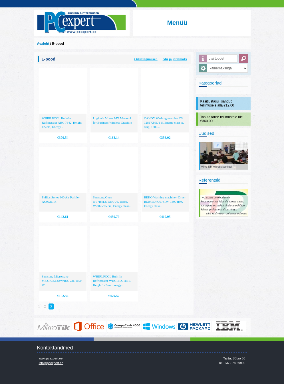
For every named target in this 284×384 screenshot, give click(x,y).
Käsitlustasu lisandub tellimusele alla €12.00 (217, 103)
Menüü (177, 22)
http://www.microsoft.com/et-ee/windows (159, 326)
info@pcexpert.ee (51, 363)
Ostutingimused (145, 59)
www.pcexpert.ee (51, 358)
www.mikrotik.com (54, 326)
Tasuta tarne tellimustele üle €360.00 (221, 119)
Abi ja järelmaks (175, 59)
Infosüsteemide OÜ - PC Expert (82, 23)
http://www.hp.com (194, 326)
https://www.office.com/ (89, 326)
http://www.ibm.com (229, 326)
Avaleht (43, 44)
